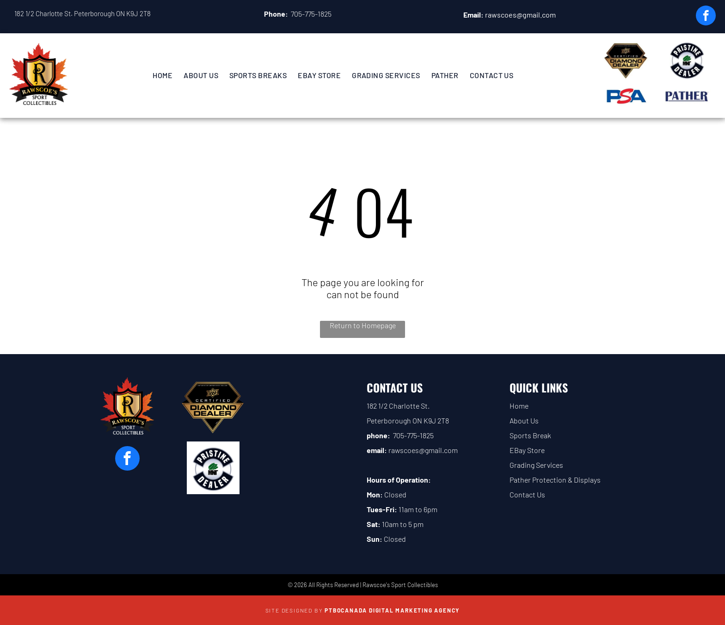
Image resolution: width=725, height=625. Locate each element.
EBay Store (527, 450)
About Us (524, 420)
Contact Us (527, 494)
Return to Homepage (363, 325)
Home (519, 405)
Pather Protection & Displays (555, 479)
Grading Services (536, 464)
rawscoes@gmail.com (520, 14)
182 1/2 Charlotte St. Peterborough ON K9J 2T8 (82, 13)
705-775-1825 (311, 13)
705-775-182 (411, 435)
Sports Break (530, 435)
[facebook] (706, 17)
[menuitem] (162, 75)
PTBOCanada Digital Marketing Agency (392, 610)
